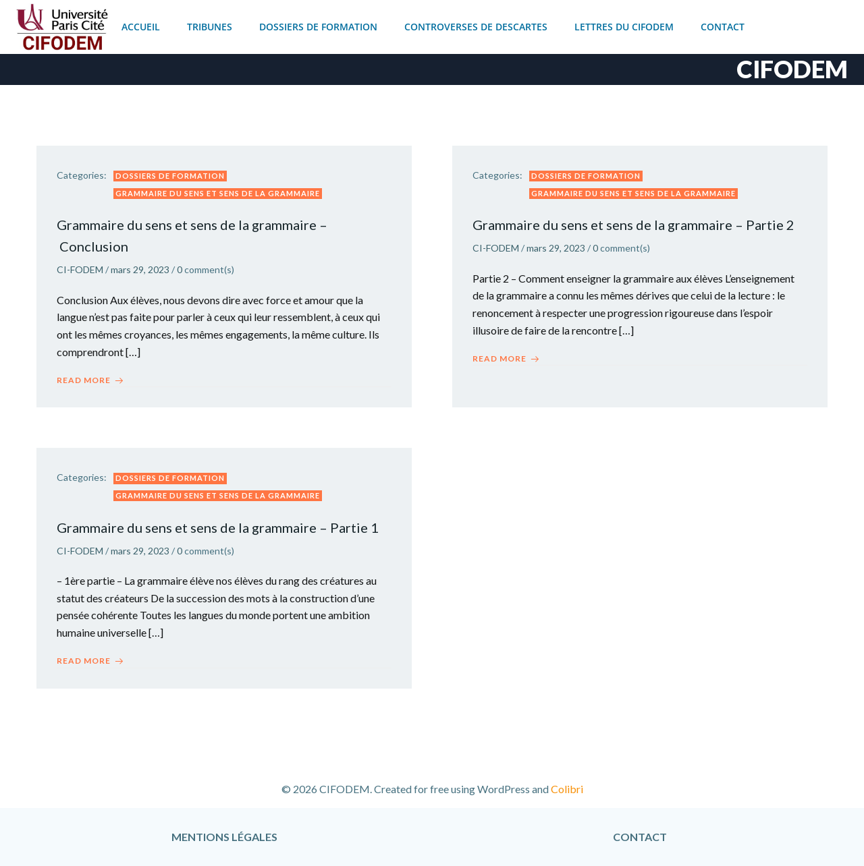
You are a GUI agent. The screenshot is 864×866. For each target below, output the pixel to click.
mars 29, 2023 (140, 269)
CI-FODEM (80, 269)
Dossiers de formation (318, 26)
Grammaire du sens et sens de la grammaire (217, 193)
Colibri (567, 788)
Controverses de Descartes (475, 26)
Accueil (141, 26)
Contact (723, 26)
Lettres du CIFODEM (624, 26)
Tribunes (209, 26)
